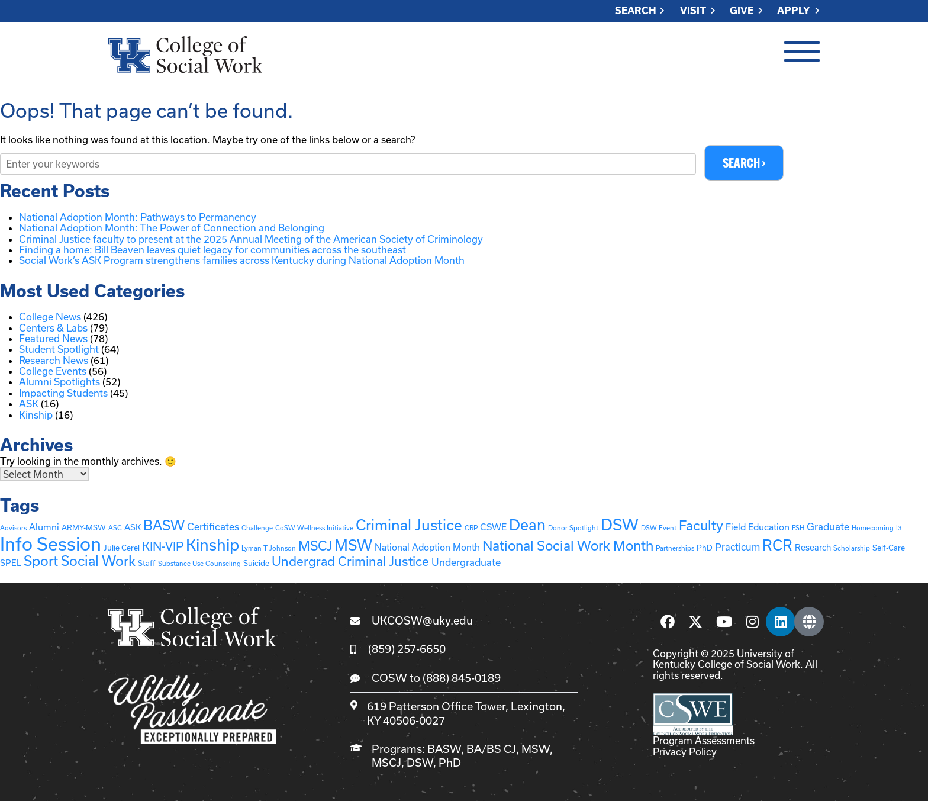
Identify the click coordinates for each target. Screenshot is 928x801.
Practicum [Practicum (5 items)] (737, 547)
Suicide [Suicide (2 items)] (256, 563)
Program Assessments (704, 741)
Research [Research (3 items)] (813, 547)
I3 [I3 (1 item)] (899, 528)
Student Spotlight (59, 349)
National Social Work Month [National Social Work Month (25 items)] (567, 545)
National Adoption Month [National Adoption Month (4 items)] (427, 547)
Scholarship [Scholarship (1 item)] (851, 548)
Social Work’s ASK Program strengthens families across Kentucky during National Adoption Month (242, 260)
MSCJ (386, 763)
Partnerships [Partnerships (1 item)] (675, 548)
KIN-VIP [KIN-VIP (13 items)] (162, 546)
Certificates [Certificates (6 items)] (213, 527)
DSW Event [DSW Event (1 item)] (658, 528)
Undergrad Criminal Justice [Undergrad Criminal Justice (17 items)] (350, 562)
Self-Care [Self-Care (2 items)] (888, 547)
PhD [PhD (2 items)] (705, 547)
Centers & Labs (53, 327)
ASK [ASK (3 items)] (132, 528)
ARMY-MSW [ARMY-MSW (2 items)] (84, 528)
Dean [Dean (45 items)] (527, 525)
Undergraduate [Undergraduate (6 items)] (466, 562)
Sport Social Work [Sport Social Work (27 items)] (80, 561)
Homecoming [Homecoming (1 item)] (873, 528)
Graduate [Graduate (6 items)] (828, 527)
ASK (28, 403)
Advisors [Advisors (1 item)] (13, 528)
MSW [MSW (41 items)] (353, 545)
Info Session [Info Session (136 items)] (50, 543)
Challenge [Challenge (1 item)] (257, 528)
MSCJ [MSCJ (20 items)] (315, 545)
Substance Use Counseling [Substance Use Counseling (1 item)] (199, 564)
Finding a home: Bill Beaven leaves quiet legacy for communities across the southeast (212, 249)
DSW (420, 763)
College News (50, 316)
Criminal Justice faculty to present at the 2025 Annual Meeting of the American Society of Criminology (252, 239)
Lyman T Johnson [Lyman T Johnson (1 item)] (268, 548)
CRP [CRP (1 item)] (471, 528)
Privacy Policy (685, 751)
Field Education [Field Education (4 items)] (758, 527)
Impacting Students (63, 392)
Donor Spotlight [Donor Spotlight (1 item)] (573, 528)
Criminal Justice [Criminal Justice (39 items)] (409, 525)
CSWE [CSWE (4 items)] (493, 527)
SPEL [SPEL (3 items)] (10, 563)
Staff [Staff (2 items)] (147, 563)
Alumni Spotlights (59, 381)
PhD (450, 763)
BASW (444, 748)
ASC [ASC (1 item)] (115, 528)
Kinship (36, 414)
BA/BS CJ (491, 748)
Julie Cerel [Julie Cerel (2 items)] (122, 547)
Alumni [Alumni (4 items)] (44, 527)
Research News (53, 360)
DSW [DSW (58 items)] (620, 525)
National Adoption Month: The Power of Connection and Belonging (171, 227)
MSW (535, 748)
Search (635, 11)
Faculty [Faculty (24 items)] (701, 525)
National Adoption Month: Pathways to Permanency (137, 217)
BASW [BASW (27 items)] (164, 525)
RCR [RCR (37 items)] (777, 545)
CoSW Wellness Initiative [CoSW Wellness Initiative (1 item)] (314, 528)
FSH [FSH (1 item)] (798, 528)
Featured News (53, 338)
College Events (52, 371)
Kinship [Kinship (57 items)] (212, 545)
